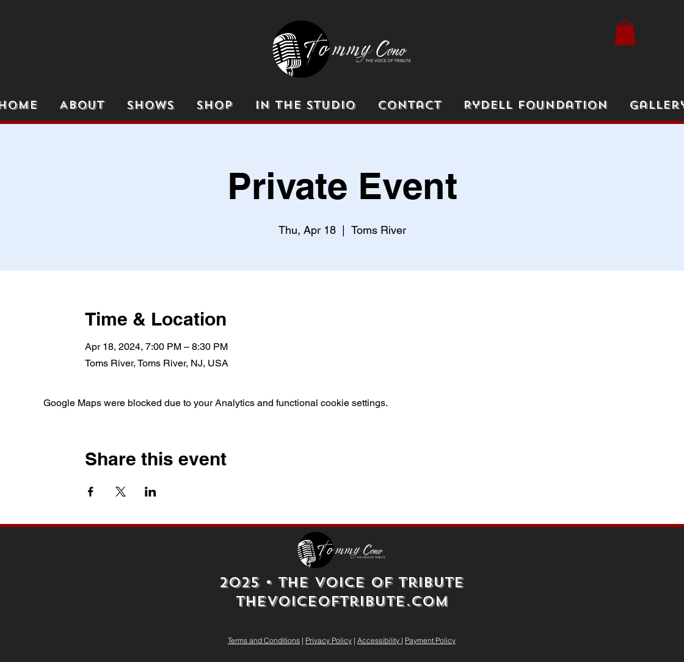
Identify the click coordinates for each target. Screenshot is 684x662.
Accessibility (379, 640)
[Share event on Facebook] (90, 492)
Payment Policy (430, 640)
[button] (625, 32)
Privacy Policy (328, 640)
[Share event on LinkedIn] (150, 492)
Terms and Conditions (264, 640)
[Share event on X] (120, 492)
